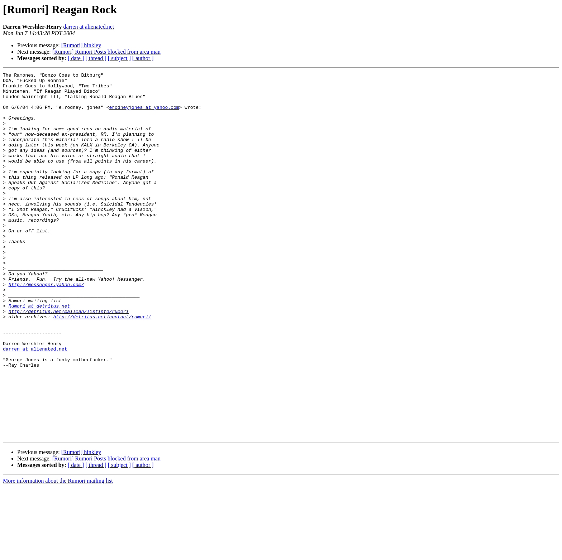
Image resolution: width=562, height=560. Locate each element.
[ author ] (143, 58)
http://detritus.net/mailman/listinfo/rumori (69, 359)
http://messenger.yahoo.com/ (46, 327)
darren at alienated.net (88, 27)
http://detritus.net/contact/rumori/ (102, 366)
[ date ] (76, 58)
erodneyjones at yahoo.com (144, 114)
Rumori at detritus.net (39, 353)
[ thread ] (95, 58)
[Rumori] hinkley (81, 45)
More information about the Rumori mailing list (58, 554)
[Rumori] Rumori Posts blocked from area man (106, 52)
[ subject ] (119, 58)
